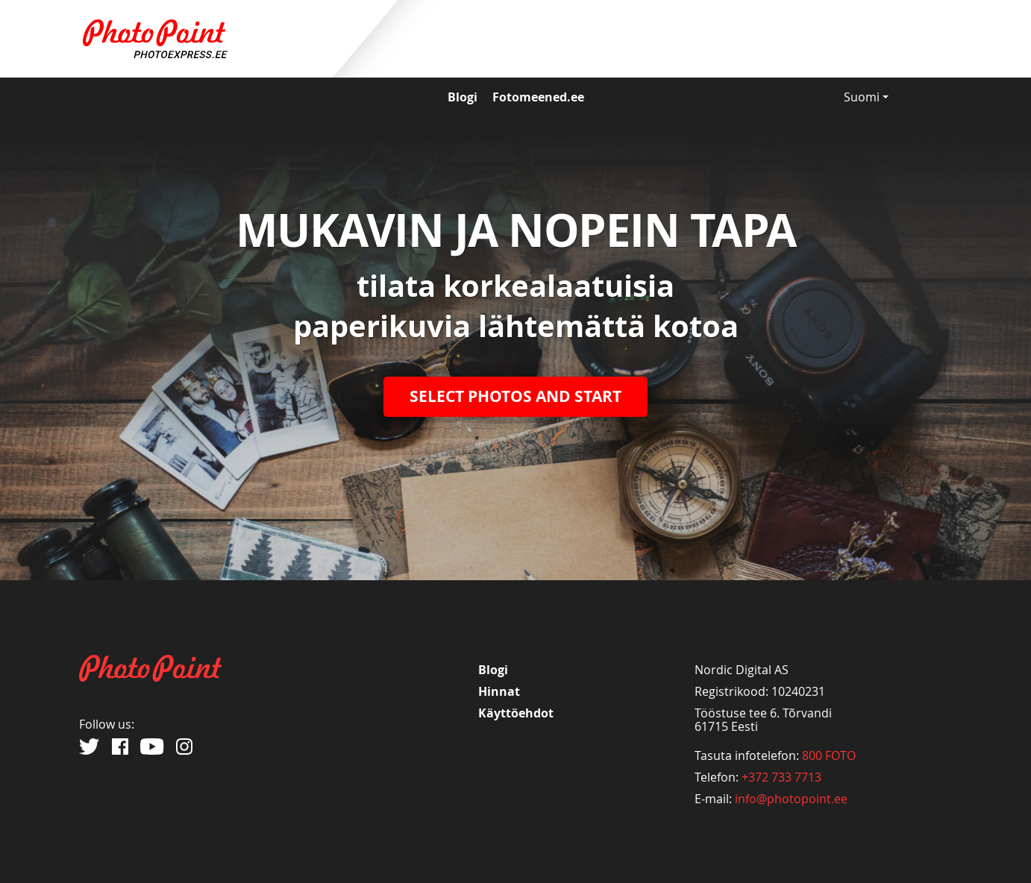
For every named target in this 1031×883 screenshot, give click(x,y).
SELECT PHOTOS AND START (515, 396)
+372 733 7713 (781, 777)
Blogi (462, 97)
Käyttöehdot (516, 713)
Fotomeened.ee (538, 97)
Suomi (866, 97)
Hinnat (499, 691)
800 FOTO (829, 755)
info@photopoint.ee (791, 799)
